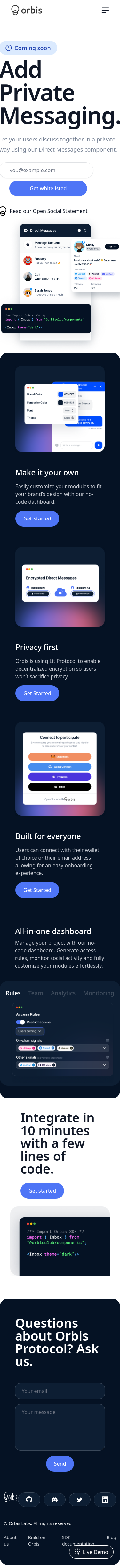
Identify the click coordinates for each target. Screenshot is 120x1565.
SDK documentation (78, 1540)
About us (10, 1540)
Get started (42, 1190)
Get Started (37, 518)
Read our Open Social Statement (48, 211)
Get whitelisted (48, 188)
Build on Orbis (36, 1540)
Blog (111, 1537)
